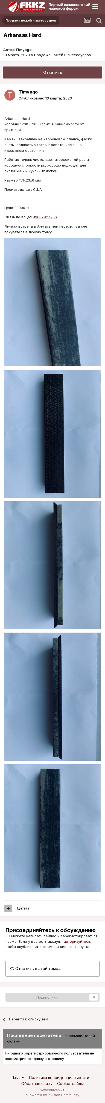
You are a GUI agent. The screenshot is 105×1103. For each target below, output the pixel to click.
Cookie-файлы (70, 1083)
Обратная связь (36, 1083)
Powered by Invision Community (53, 1095)
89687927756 (45, 217)
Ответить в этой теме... (35, 968)
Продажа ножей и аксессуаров (62, 55)
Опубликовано (45, 98)
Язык (17, 1077)
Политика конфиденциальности (59, 1077)
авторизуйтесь (77, 941)
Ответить (52, 72)
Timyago (23, 49)
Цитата (23, 908)
